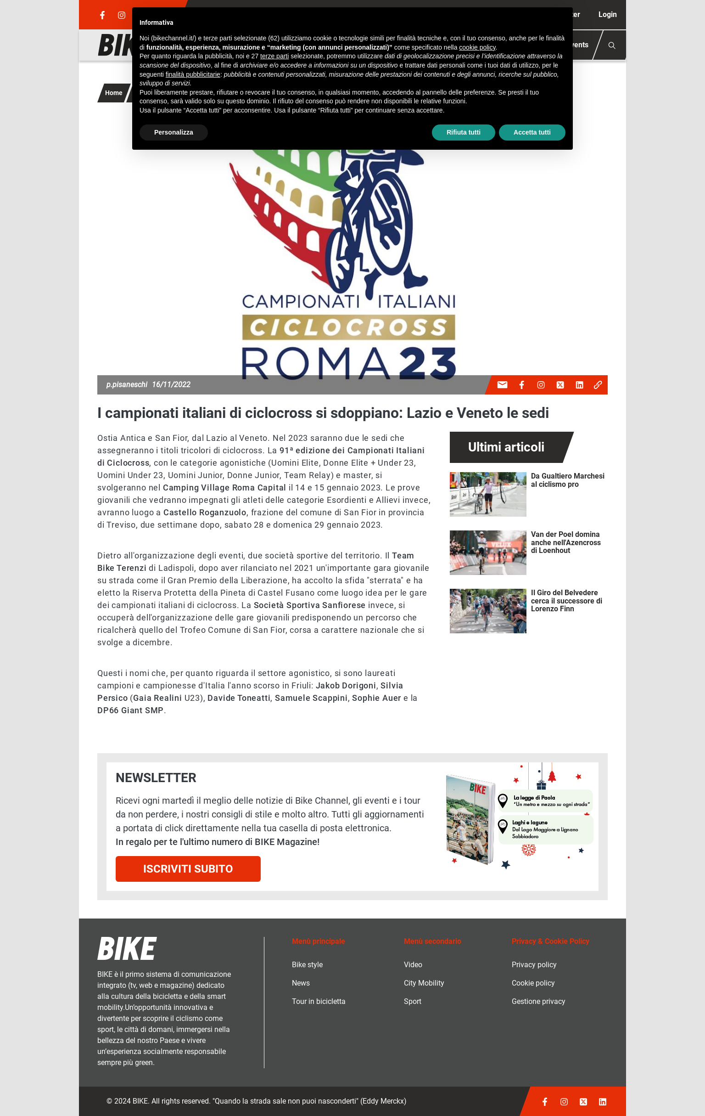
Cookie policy (533, 983)
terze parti (274, 56)
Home (114, 92)
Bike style (307, 964)
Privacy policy (534, 964)
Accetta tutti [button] (532, 132)
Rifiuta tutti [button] (464, 132)
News (301, 983)
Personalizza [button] (173, 132)
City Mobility (424, 983)
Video (413, 964)
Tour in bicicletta (319, 1001)
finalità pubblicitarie (193, 74)
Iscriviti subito (188, 868)
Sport (412, 1001)
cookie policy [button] (477, 47)
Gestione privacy (538, 1001)
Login (608, 14)
